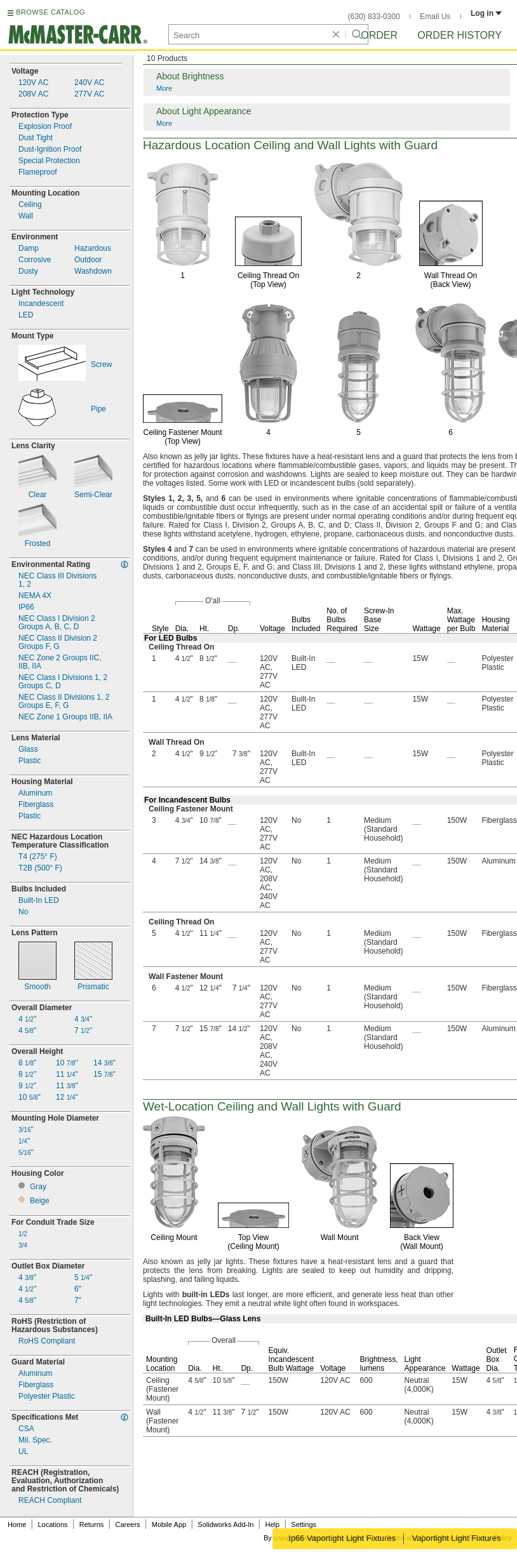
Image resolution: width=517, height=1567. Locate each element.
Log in (486, 13)
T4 (37, 857)
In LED (38, 901)
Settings (303, 1524)
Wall (25, 216)
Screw (101, 365)
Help (272, 1524)
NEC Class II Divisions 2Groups (63, 701)
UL (23, 1452)
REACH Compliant (49, 1501)
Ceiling (30, 205)
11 (67, 1074)
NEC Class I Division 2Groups (56, 623)
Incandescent (41, 304)
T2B (40, 868)
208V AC (33, 94)
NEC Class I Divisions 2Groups (62, 682)
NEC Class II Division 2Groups (57, 642)
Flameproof (37, 172)
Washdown (93, 271)
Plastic (29, 761)
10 (29, 1097)
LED (25, 315)
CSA (26, 1429)
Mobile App (169, 1524)
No (23, 912)
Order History (459, 35)
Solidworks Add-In (225, 1524)
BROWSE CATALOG (50, 12)
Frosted (38, 544)
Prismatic (93, 987)
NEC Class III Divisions (57, 580)
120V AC (33, 83)
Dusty (28, 271)
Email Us (435, 16)
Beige (40, 1201)
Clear (38, 495)
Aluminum (35, 793)
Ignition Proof (49, 149)
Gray (38, 1187)
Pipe (98, 409)
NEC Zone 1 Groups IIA (65, 717)
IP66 (26, 607)
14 (104, 1063)
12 (67, 1097)
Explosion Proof (45, 127)
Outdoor (88, 260)
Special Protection (49, 161)
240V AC (89, 83)
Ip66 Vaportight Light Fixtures (341, 1538)
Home (17, 1524)
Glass (28, 749)
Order (379, 35)
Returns (91, 1524)
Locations (53, 1524)
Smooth (37, 987)
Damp (28, 248)
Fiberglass (35, 805)
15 (104, 1074)
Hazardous (92, 248)
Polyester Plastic (46, 1396)
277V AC (89, 94)
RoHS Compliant (46, 1341)
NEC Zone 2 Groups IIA (60, 662)
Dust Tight (35, 138)
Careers (127, 1524)
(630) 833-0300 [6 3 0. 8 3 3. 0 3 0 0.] (374, 16)
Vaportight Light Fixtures (457, 1538)
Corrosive (34, 260)
